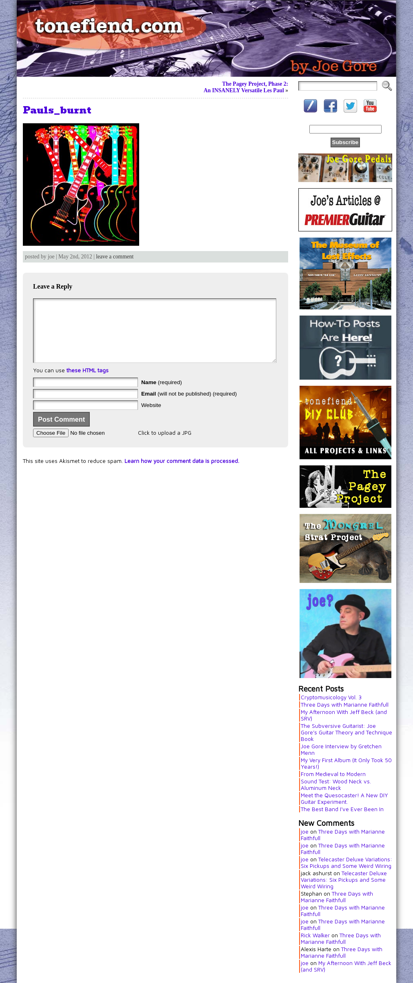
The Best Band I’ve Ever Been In (342, 809)
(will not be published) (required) (189, 406)
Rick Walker (315, 935)
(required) (161, 394)
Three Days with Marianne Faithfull (345, 704)
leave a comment (114, 257)
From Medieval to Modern (333, 774)
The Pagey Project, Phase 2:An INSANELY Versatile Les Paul (246, 87)
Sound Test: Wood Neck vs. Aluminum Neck (336, 784)
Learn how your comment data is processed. (181, 473)
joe (305, 831)
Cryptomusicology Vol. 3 (331, 697)
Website (151, 417)
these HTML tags (88, 382)
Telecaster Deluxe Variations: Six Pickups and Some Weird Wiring (346, 862)
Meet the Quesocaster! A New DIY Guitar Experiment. (344, 798)
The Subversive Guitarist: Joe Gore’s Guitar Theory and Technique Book (346, 732)
